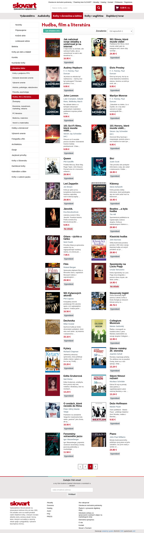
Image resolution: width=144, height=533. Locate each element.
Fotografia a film (18, 139)
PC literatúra (17, 113)
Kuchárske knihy (18, 63)
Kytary (67, 348)
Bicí (112, 158)
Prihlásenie (118, 2)
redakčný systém (108, 531)
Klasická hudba (118, 236)
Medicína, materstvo (20, 118)
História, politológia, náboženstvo (25, 87)
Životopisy (16, 101)
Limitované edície (22, 41)
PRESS (49, 516)
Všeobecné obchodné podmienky (60, 2)
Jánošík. (68, 209)
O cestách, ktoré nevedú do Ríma (72, 404)
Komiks (15, 57)
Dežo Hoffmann (118, 403)
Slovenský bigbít (119, 293)
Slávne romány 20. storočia (118, 349)
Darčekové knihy (18, 166)
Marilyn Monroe (118, 95)
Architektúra (17, 144)
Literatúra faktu (18, 68)
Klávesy (114, 183)
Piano (113, 434)
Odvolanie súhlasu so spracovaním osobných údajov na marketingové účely (90, 515)
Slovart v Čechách (85, 528)
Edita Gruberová (72, 376)
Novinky (18, 25)
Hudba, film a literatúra (22, 97)
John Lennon (70, 95)
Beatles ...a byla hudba (119, 210)
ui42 (133, 531)
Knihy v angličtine (94, 15)
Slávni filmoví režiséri (117, 377)
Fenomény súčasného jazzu (72, 435)
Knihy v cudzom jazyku (21, 177)
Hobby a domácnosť (20, 128)
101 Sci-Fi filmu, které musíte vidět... (72, 128)
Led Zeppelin (70, 183)
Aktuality (96, 2)
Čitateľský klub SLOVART (82, 2)
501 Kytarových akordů (72, 294)
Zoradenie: (101, 31)
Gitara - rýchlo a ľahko (72, 237)
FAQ (48, 514)
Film (65, 264)
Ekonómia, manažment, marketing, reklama (22, 107)
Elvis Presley (117, 67)
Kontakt (110, 2)
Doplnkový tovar (115, 15)
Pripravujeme (20, 30)
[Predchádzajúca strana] (76, 466)
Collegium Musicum (115, 321)
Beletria (15, 46)
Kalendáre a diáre (19, 171)
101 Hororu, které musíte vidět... (119, 126)
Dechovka (69, 320)
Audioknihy (44, 15)
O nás (81, 522)
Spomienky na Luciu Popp (118, 265)
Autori (49, 511)
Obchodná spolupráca (86, 520)
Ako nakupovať (84, 503)
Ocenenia (50, 505)
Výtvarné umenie (19, 83)
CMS (122, 531)
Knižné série (20, 36)
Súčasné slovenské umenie (23, 78)
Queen (67, 158)
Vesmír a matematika (21, 123)
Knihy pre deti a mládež (21, 52)
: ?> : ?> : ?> (120, 31)
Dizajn (14, 150)
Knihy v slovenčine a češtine (67, 15)
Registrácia (128, 2)
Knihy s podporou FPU (21, 73)
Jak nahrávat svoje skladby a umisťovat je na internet (72, 43)
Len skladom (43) (53, 30)
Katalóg (103, 2)
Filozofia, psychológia (21, 92)
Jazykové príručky (19, 155)
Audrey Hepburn (72, 67)
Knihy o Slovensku (19, 161)
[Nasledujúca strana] (99, 466)
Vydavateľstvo (27, 15)
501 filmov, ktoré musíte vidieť (119, 40)
